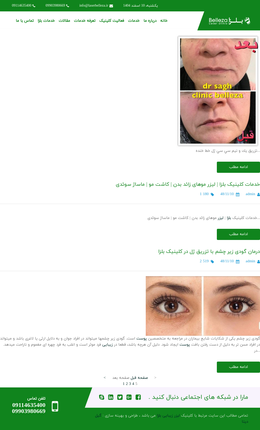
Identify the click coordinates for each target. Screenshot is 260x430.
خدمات (134, 21)
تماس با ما (25, 21)
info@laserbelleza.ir (96, 5)
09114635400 (23, 5)
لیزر (220, 218)
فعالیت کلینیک (111, 21)
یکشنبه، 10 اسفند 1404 (140, 5)
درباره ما (149, 21)
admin (250, 194)
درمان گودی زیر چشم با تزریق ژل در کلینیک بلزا (209, 251)
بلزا (229, 218)
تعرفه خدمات (84, 21)
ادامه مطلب (238, 167)
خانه (164, 21)
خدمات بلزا (46, 21)
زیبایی (107, 344)
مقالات (64, 21)
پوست (141, 338)
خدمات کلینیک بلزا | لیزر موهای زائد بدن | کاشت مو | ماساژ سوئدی (188, 184)
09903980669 (57, 5)
